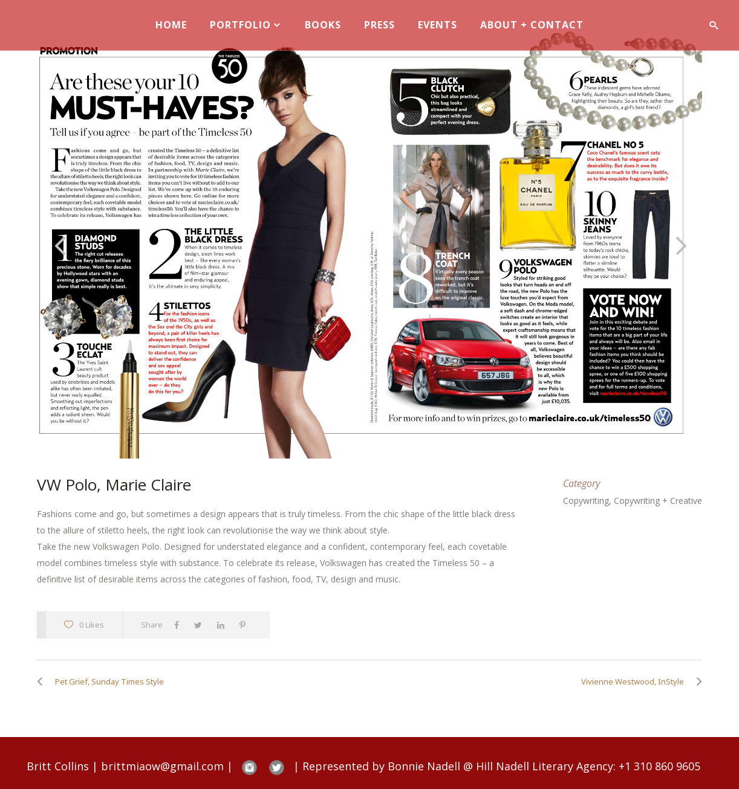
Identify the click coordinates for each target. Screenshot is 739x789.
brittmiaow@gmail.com (162, 766)
